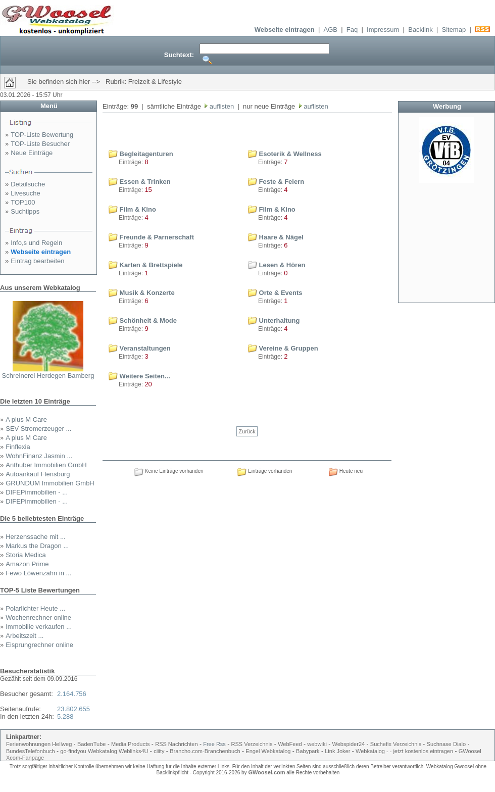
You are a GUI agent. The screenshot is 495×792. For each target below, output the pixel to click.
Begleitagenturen (141, 154)
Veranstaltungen (140, 348)
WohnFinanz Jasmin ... (39, 456)
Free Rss (214, 744)
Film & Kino (132, 209)
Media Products (130, 744)
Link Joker (337, 751)
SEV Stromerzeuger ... (38, 428)
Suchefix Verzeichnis (396, 744)
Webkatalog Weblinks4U (118, 751)
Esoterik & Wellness (285, 154)
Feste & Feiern (276, 181)
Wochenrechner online (38, 617)
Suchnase (439, 744)
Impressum (383, 29)
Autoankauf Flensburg (38, 474)
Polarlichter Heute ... (35, 608)
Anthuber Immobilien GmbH (46, 465)
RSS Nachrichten (176, 744)
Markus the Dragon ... (37, 546)
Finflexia (18, 447)
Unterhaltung (274, 320)
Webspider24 (348, 744)
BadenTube (91, 744)
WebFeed (290, 744)
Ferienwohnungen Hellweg (39, 744)
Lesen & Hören (276, 265)
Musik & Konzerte (142, 292)
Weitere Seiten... (139, 376)
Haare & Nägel (276, 237)
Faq (352, 29)
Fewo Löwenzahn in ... (38, 573)
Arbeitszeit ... (24, 635)
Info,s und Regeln (36, 242)
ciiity (159, 751)
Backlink (420, 29)
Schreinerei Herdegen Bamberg (48, 375)
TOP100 (23, 202)
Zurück (247, 431)
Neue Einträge (32, 153)
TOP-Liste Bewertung (42, 134)
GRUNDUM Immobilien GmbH (50, 483)
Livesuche (25, 193)
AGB (330, 29)
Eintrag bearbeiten (37, 261)
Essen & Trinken (140, 181)
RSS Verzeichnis (252, 744)
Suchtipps (25, 211)
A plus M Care (26, 419)
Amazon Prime (27, 564)
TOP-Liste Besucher (40, 143)
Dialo (459, 744)
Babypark (307, 751)
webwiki (317, 744)
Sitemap (453, 29)
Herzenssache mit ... (36, 536)
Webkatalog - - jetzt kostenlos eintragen (404, 751)
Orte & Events (275, 292)
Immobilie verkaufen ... (39, 626)
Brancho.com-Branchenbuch (205, 751)
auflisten (221, 106)
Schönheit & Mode (143, 320)
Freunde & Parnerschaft (151, 237)
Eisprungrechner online (39, 645)
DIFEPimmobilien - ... (37, 492)
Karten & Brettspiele (146, 265)
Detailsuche (28, 184)
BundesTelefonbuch (30, 751)
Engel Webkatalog (267, 751)
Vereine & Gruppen (283, 348)
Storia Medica (25, 555)
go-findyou (73, 751)
